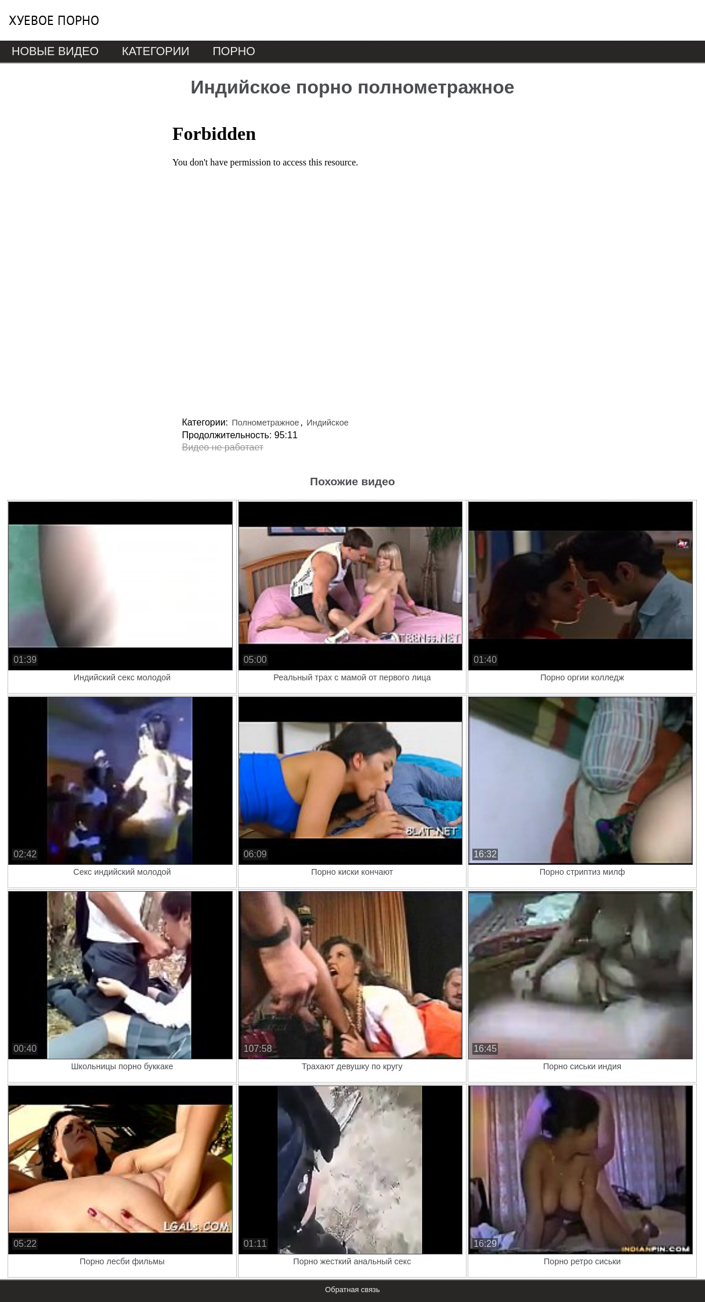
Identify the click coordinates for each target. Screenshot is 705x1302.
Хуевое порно (54, 20)
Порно (233, 51)
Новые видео (55, 51)
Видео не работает (223, 447)
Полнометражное (265, 422)
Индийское (327, 422)
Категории (155, 51)
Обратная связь (352, 1289)
